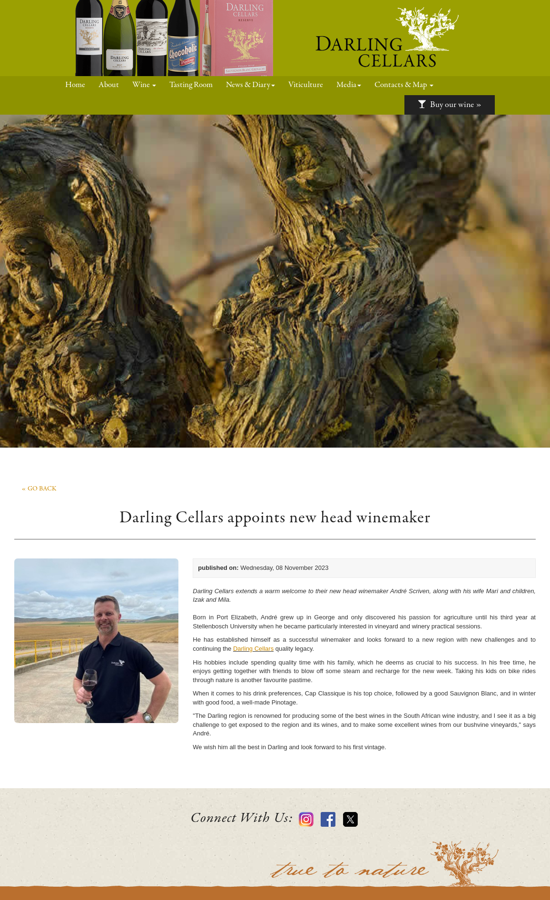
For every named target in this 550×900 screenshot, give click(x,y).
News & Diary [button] (250, 85)
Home (78, 84)
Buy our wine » (449, 104)
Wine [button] (144, 85)
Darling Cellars (253, 648)
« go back (39, 489)
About (108, 85)
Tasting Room (191, 85)
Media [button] (348, 85)
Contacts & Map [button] (403, 85)
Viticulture (305, 85)
